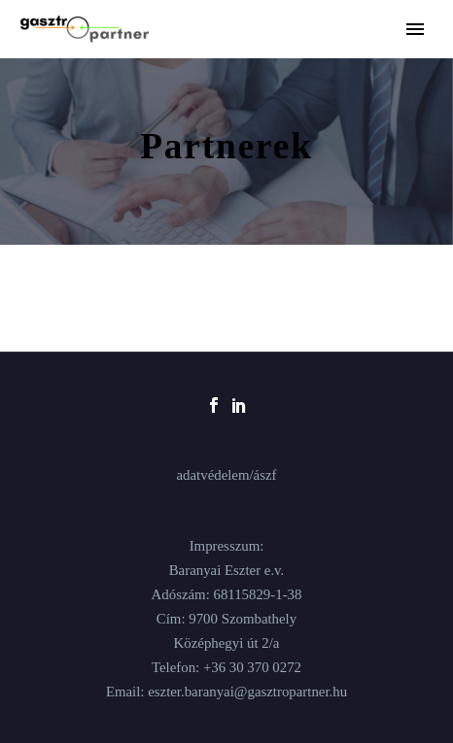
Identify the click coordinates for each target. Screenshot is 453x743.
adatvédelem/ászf (226, 475)
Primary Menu (415, 29)
